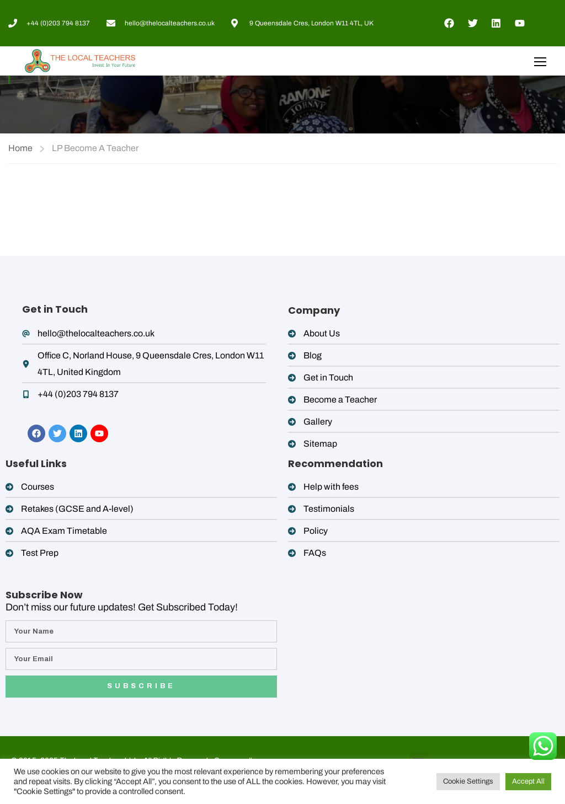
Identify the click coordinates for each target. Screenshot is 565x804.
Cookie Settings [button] (468, 781)
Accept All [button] (528, 781)
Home (20, 148)
